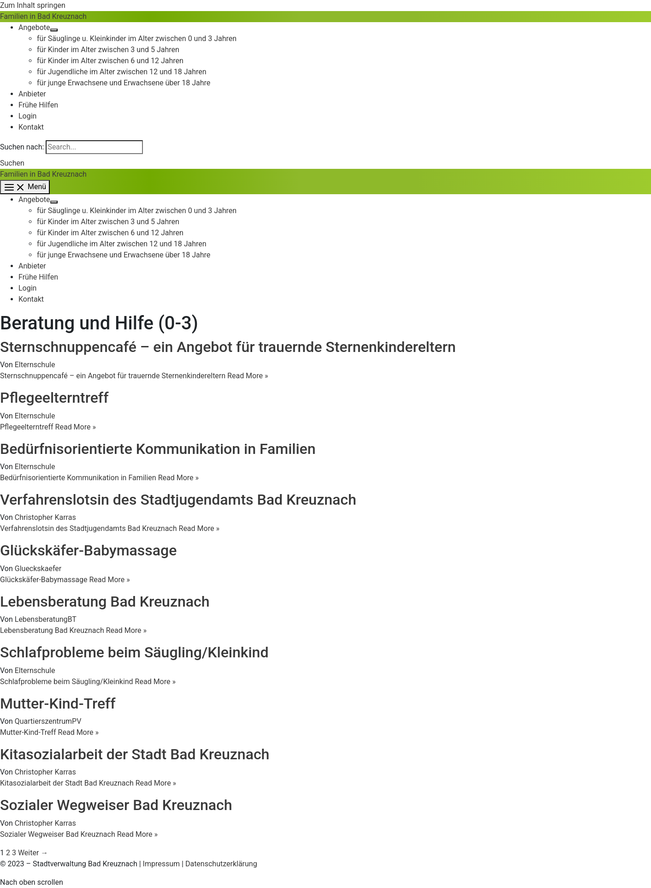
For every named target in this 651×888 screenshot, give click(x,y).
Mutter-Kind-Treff (58, 703)
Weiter (33, 852)
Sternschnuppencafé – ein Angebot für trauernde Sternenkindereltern (228, 347)
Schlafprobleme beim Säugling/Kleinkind (134, 652)
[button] (12, 163)
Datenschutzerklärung (221, 863)
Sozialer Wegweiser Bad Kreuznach (116, 805)
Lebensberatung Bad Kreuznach (105, 601)
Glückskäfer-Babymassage (88, 550)
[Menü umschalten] (54, 30)
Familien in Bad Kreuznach (43, 16)
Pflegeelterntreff (54, 397)
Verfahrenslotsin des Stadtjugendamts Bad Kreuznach (178, 499)
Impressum (161, 863)
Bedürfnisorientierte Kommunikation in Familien (158, 449)
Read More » (134, 375)
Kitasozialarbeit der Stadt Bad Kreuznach (134, 754)
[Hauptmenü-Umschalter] (25, 187)
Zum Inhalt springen (32, 5)
